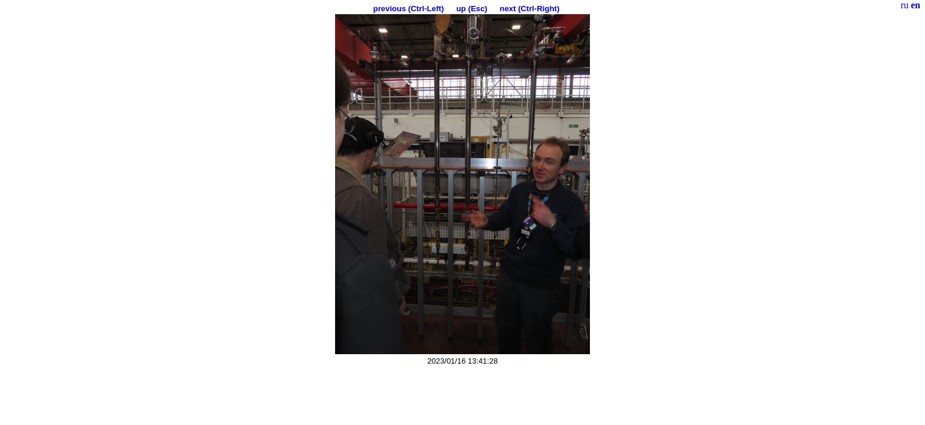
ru (904, 5)
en (915, 5)
